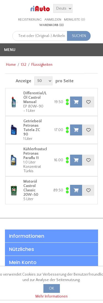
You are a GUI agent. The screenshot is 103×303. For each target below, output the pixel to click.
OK (51, 288)
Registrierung (30, 19)
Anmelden (52, 19)
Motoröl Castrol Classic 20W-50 (30, 188)
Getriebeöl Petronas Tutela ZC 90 (32, 128)
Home (11, 65)
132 (23, 65)
